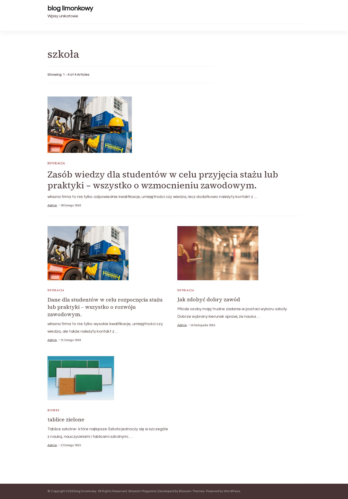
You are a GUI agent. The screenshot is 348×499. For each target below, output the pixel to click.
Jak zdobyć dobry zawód (208, 299)
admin (52, 205)
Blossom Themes (192, 491)
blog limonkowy (70, 8)
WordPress (232, 491)
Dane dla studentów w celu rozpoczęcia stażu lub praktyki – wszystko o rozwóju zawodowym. (105, 307)
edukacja (56, 163)
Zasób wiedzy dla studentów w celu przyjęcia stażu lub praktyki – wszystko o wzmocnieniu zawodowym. (162, 179)
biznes (53, 410)
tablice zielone (65, 419)
